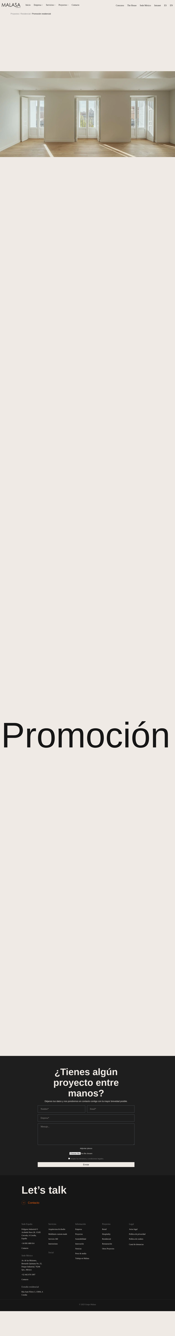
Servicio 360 (53, 1264)
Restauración (107, 1269)
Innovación (79, 1269)
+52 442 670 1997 (28, 1299)
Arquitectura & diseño (56, 1254)
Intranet (157, 5)
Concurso (120, 5)
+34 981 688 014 (28, 1268)
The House (131, 5)
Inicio (28, 5)
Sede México (145, 5)
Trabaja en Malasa (82, 1283)
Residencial (27, 14)
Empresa (78, 1254)
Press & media (80, 1278)
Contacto (75, 5)
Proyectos (15, 14)
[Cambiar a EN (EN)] (171, 5)
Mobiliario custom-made (57, 1259)
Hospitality (106, 1259)
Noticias (78, 1274)
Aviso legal (133, 1254)
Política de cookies (136, 1264)
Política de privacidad (137, 1259)
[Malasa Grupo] (12, 5)
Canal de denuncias (136, 1269)
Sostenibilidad (80, 1264)
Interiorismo (53, 1269)
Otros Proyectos (108, 1274)
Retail (104, 1254)
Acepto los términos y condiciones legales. (87, 1180)
